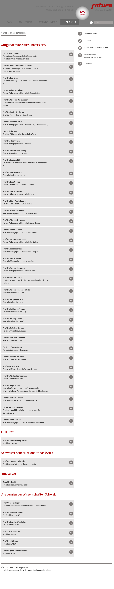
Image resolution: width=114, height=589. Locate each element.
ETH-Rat (87, 40)
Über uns (70, 22)
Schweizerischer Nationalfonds (96, 47)
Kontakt (10, 1)
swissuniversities (90, 33)
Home (3, 1)
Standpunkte (48, 22)
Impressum (23, 567)
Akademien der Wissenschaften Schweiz (93, 56)
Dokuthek (25, 22)
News (8, 22)
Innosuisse (88, 63)
